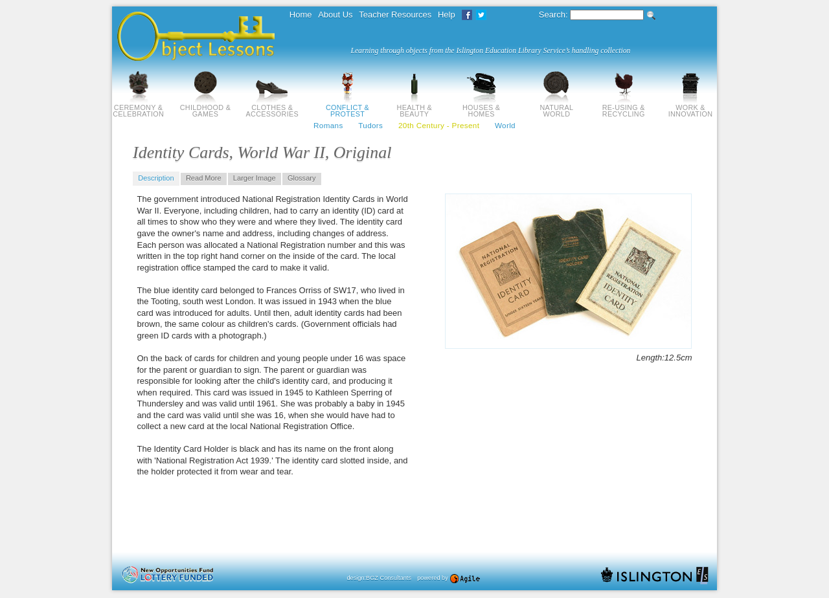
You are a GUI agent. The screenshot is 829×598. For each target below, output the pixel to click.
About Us (335, 14)
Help (446, 14)
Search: (553, 14)
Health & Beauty (415, 107)
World (505, 125)
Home (301, 14)
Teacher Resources (395, 14)
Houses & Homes (481, 107)
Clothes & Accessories (272, 107)
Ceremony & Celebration (138, 107)
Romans (328, 125)
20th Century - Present (438, 125)
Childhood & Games (205, 107)
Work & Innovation (690, 107)
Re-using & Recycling (623, 107)
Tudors (370, 125)
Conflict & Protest (347, 107)
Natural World (556, 107)
